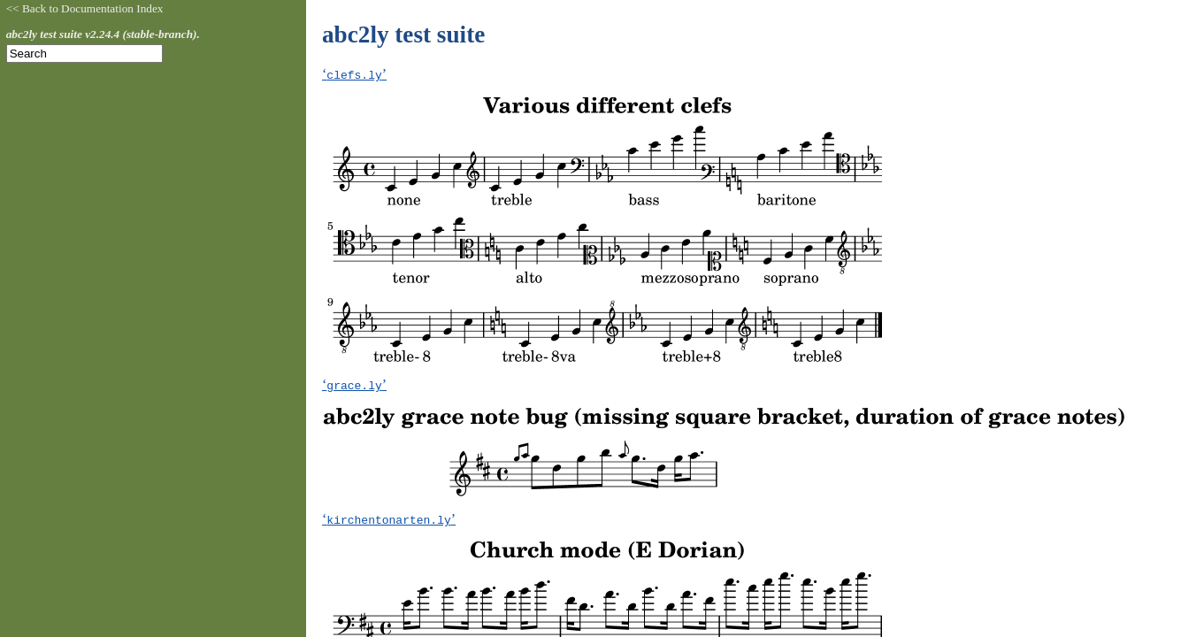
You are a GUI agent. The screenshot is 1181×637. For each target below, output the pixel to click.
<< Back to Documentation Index (85, 8)
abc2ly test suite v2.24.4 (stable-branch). (103, 34)
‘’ (354, 73)
